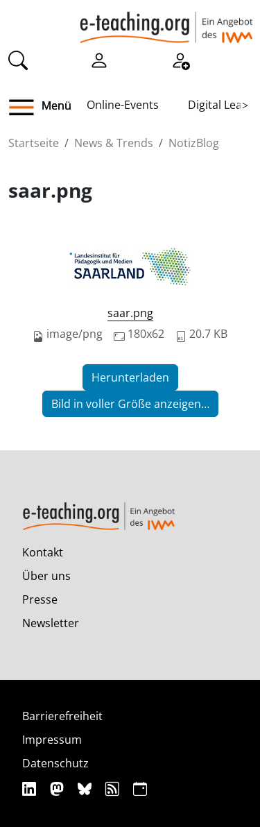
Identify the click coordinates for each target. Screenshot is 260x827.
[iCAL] (140, 788)
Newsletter (50, 623)
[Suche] (18, 59)
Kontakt (42, 552)
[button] (26, 107)
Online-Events (123, 104)
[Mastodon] (58, 788)
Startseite (33, 143)
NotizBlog (193, 143)
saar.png (130, 313)
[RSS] (114, 788)
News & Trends (113, 143)
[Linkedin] (31, 788)
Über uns (46, 575)
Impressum (52, 739)
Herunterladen (130, 377)
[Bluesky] (86, 788)
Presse (40, 599)
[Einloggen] (99, 59)
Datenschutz (55, 763)
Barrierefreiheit (62, 716)
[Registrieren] (180, 59)
